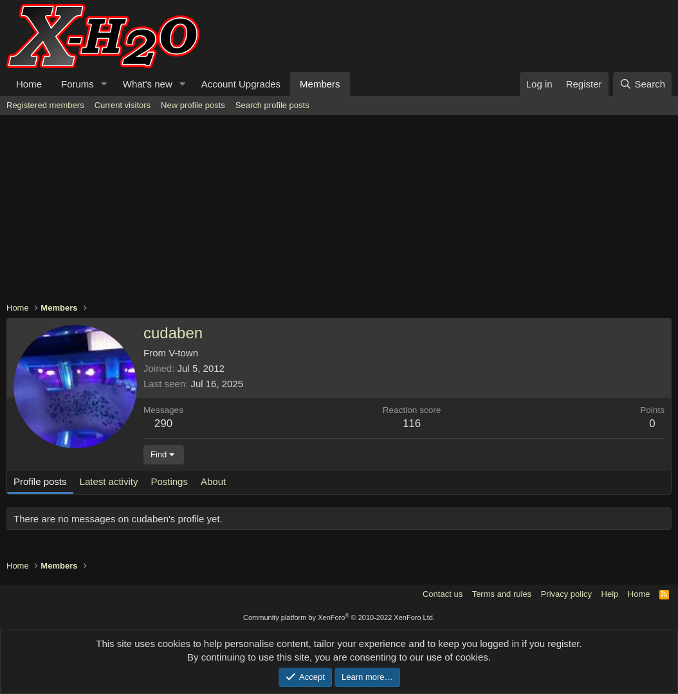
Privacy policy (566, 594)
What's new (147, 83)
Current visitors (123, 105)
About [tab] (213, 481)
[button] (104, 84)
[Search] (642, 84)
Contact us (443, 594)
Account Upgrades (240, 83)
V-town (183, 352)
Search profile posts (272, 105)
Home (29, 83)
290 (163, 423)
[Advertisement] (339, 212)
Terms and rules (501, 594)
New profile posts (193, 105)
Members (320, 83)
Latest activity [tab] (109, 481)
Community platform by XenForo (339, 617)
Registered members (45, 105)
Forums (77, 83)
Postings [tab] (169, 481)
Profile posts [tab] (40, 481)
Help (610, 594)
